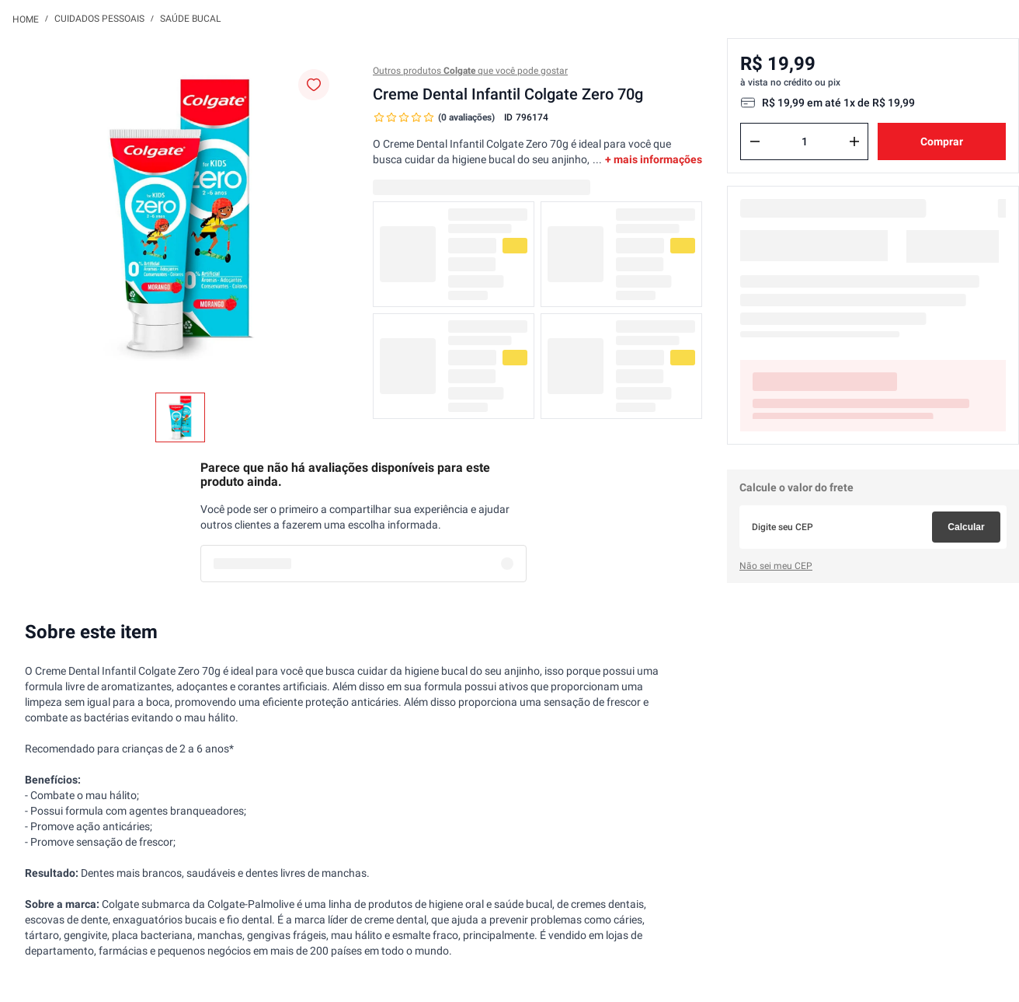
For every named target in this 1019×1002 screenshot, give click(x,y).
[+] (854, 141)
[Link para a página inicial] (25, 18)
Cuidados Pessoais (99, 18)
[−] (755, 141)
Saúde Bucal (190, 18)
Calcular (966, 527)
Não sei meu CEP (775, 566)
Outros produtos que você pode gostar (470, 70)
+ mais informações (653, 159)
